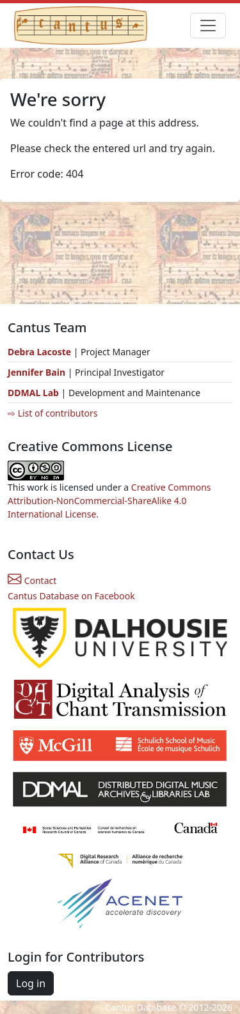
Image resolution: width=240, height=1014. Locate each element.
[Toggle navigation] (208, 25)
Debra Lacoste (39, 352)
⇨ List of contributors (52, 413)
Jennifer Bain (38, 372)
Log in (30, 983)
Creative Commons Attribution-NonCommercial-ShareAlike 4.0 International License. (109, 500)
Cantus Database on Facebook (71, 596)
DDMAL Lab (33, 393)
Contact (32, 580)
